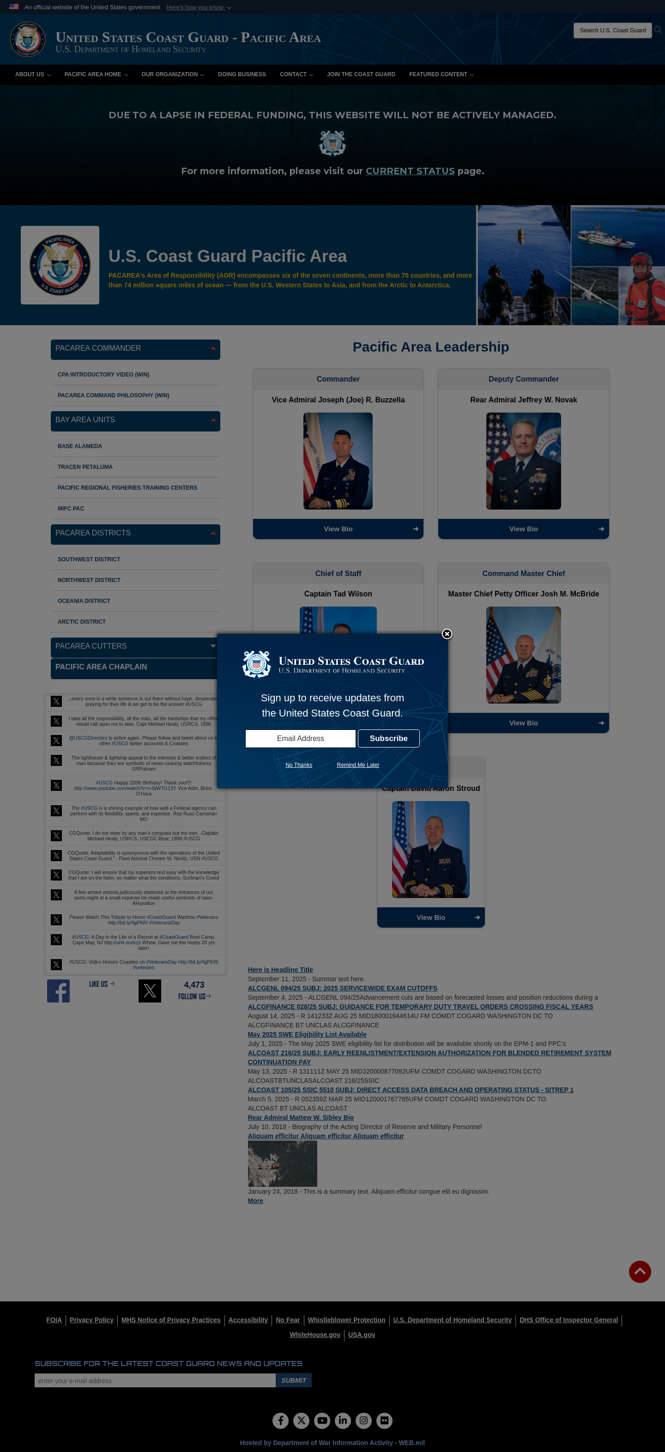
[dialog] (332, 711)
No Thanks (298, 765)
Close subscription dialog (447, 635)
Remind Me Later (358, 765)
